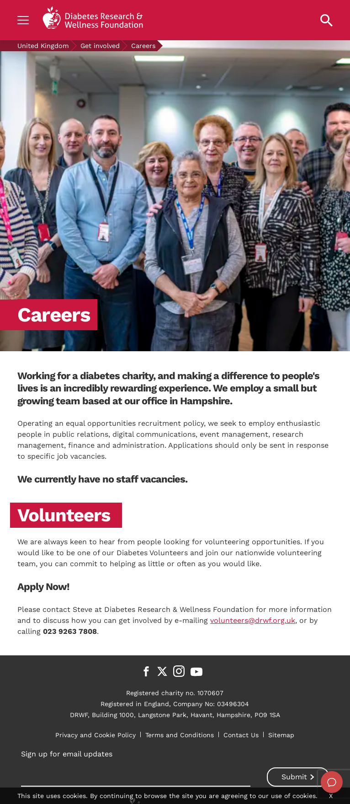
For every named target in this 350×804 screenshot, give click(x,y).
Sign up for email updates (66, 754)
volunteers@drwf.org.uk (252, 620)
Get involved (100, 45)
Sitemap (281, 735)
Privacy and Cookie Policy (95, 735)
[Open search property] (326, 20)
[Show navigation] (23, 20)
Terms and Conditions (179, 735)
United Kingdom (43, 45)
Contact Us (241, 735)
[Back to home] (92, 20)
